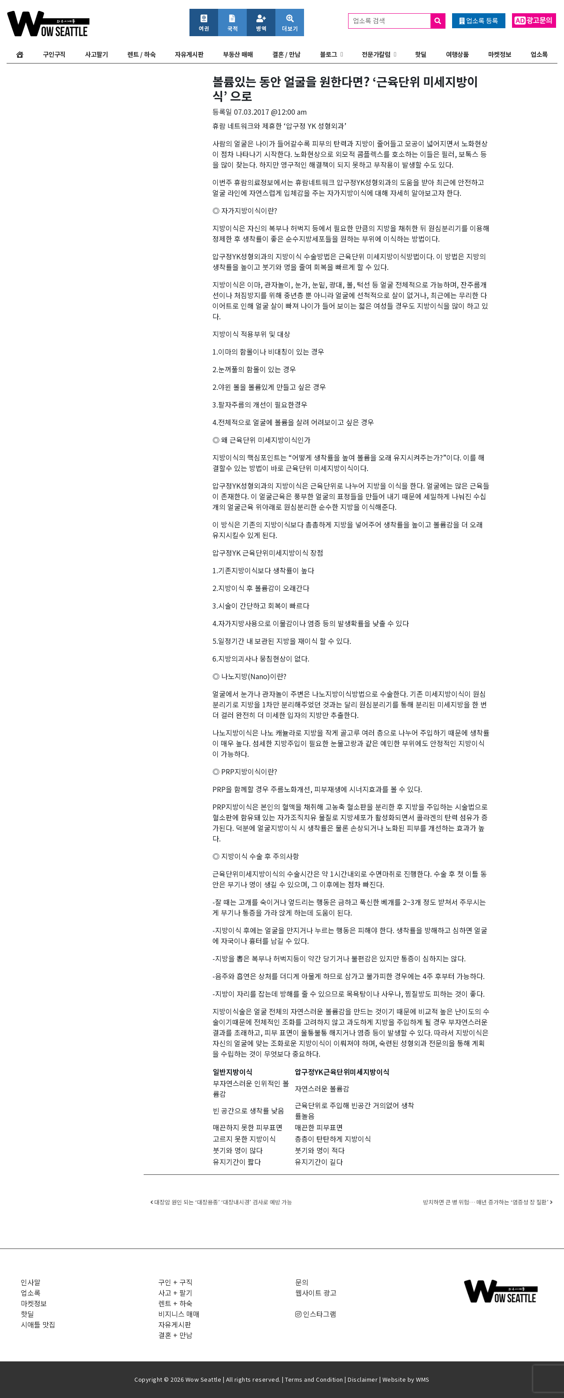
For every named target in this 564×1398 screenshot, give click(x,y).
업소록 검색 (399, 21)
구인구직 (54, 54)
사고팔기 (96, 54)
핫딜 (421, 54)
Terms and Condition (314, 1379)
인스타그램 (315, 1313)
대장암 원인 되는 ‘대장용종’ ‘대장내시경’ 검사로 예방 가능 (221, 1202)
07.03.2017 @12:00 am (270, 111)
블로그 (328, 54)
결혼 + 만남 (175, 1335)
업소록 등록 (478, 20)
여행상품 (457, 54)
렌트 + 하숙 (175, 1303)
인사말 (31, 1282)
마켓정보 (499, 54)
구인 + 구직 (175, 1282)
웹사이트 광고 (316, 1292)
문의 (301, 1282)
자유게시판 (189, 54)
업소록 (539, 54)
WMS (423, 1379)
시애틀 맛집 (38, 1324)
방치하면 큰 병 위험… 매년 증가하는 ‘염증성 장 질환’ (488, 1202)
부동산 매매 (238, 54)
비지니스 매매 (179, 1313)
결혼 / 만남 (286, 54)
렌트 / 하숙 (141, 54)
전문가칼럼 (376, 54)
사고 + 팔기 (175, 1292)
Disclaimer (363, 1379)
